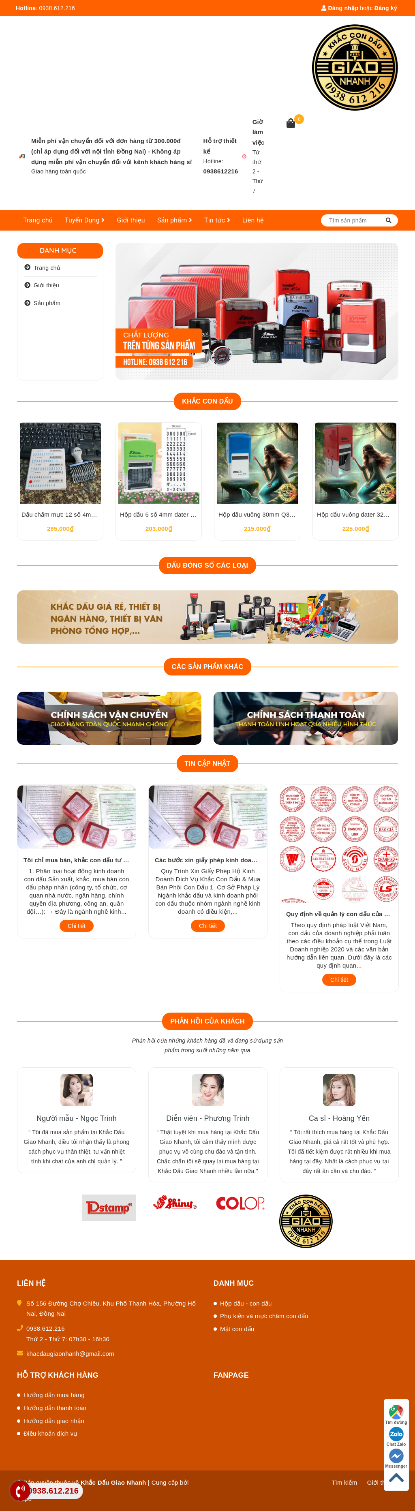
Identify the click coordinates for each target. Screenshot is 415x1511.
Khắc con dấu (207, 401)
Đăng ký (385, 8)
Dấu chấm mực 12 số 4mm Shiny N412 (75, 514)
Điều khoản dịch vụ (50, 1433)
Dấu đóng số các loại (207, 565)
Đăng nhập (339, 8)
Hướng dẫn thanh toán (55, 1407)
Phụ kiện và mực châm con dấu (264, 1315)
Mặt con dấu (237, 1328)
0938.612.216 (57, 8)
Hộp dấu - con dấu (246, 1303)
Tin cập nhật (208, 763)
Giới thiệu (131, 220)
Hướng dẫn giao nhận (54, 1420)
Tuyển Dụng (85, 220)
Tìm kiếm (344, 1482)
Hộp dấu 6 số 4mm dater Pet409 (165, 514)
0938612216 (220, 171)
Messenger (396, 1458)
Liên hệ (253, 220)
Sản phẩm (174, 220)
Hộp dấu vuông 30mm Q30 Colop (264, 514)
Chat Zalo (396, 1437)
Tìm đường (396, 1415)
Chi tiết (77, 926)
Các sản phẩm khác (208, 666)
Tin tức (217, 220)
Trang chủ (38, 220)
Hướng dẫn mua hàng (54, 1394)
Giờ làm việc (258, 132)
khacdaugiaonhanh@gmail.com (70, 1353)
